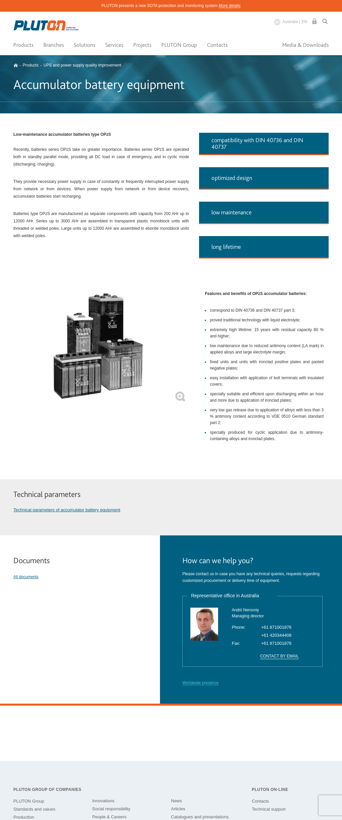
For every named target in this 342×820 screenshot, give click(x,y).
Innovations (103, 800)
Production (23, 817)
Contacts (217, 44)
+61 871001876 (276, 627)
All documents (25, 577)
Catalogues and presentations (200, 816)
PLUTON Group (179, 44)
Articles (178, 808)
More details (229, 5)
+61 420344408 (276, 635)
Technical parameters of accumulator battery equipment (66, 509)
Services (114, 44)
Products (23, 44)
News (176, 800)
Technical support (269, 809)
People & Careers (109, 816)
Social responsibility (111, 808)
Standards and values (34, 809)
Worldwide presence (200, 683)
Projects (142, 44)
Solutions (84, 44)
